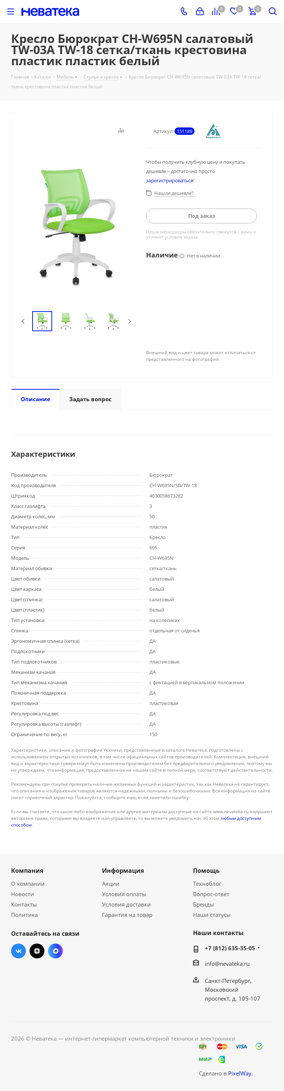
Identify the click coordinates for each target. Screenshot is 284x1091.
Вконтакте (18, 951)
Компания (27, 871)
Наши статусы (212, 914)
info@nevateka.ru (227, 963)
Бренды (203, 904)
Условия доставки (126, 904)
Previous (23, 321)
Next (129, 321)
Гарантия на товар (127, 914)
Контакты (24, 904)
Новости (22, 894)
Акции (110, 883)
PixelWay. (240, 1073)
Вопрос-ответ (211, 894)
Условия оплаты (124, 894)
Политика (24, 914)
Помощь (206, 871)
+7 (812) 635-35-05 (230, 948)
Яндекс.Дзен (37, 951)
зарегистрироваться (169, 180)
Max (55, 951)
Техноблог (207, 883)
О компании (28, 883)
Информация (123, 871)
